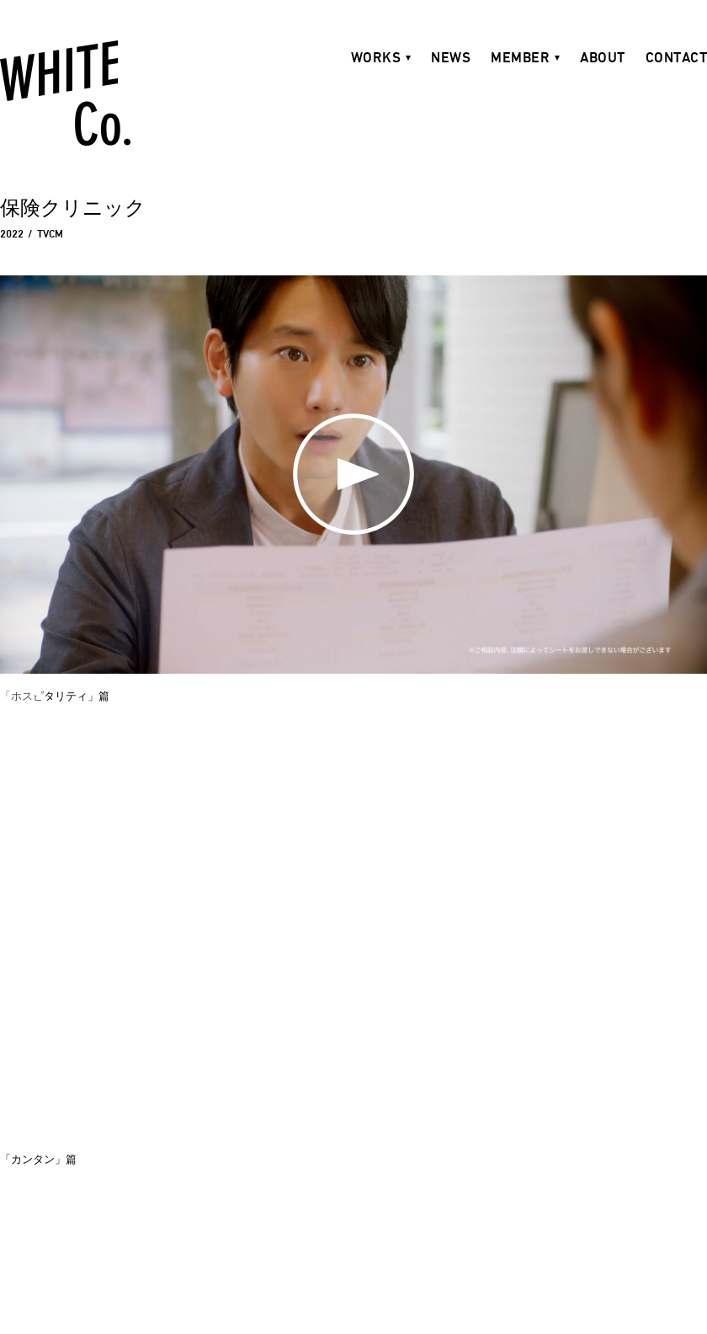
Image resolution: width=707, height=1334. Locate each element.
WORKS (376, 57)
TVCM (50, 233)
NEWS (450, 57)
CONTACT (677, 57)
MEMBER (520, 57)
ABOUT (602, 57)
